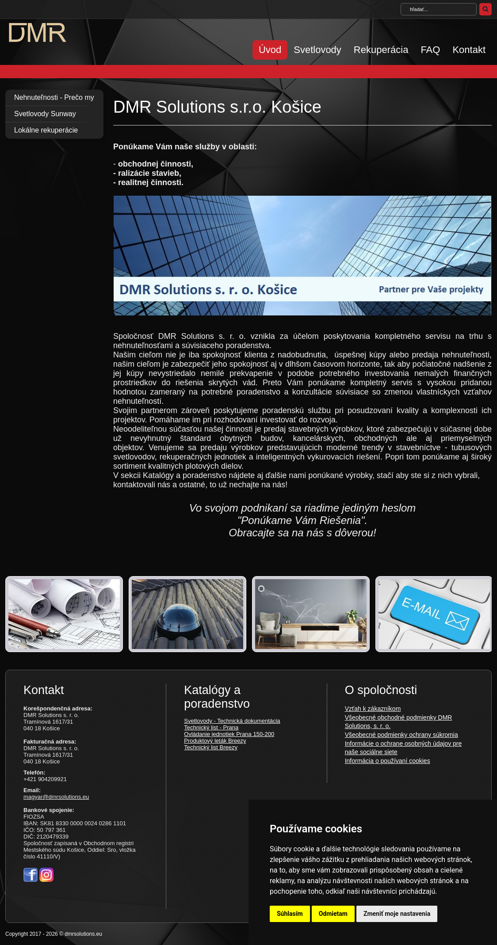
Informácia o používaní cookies (387, 760)
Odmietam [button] (333, 913)
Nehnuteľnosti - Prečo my (54, 97)
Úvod (270, 49)
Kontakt (469, 49)
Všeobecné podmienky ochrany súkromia (401, 734)
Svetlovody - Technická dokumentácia (232, 720)
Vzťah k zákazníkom (373, 708)
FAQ (430, 49)
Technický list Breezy (210, 747)
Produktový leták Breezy (215, 740)
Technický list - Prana (211, 727)
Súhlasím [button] (290, 913)
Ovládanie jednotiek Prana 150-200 (229, 734)
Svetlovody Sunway (45, 114)
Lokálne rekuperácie (46, 130)
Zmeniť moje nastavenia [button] (396, 913)
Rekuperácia (381, 49)
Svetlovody (317, 49)
